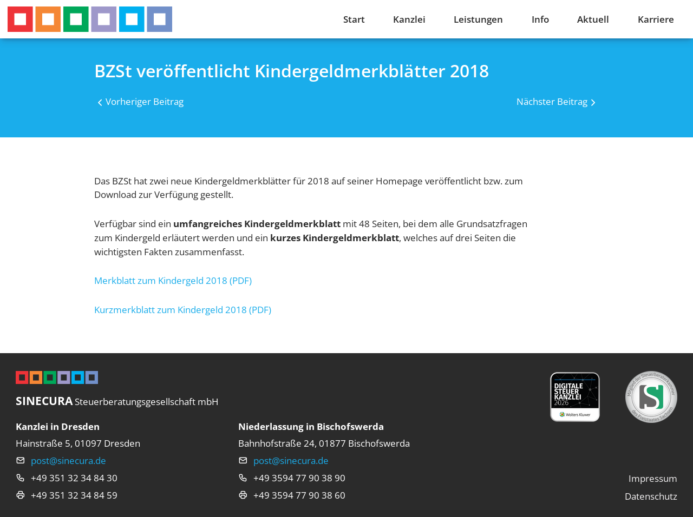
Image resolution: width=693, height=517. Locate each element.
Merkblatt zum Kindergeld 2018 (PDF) (173, 280)
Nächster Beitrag (552, 101)
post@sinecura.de (68, 460)
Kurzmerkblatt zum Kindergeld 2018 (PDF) (182, 309)
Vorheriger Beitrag (145, 101)
